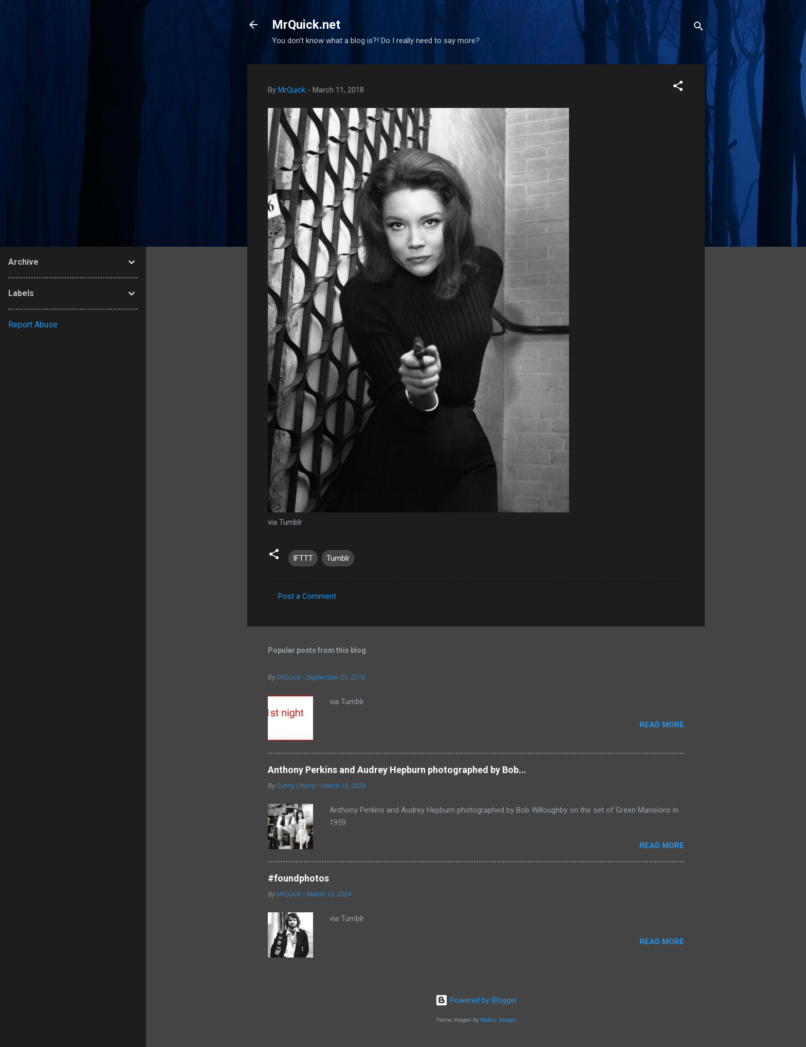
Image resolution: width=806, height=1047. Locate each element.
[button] (678, 88)
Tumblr (338, 558)
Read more (661, 724)
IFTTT (303, 558)
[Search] (698, 28)
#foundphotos (298, 878)
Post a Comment (307, 596)
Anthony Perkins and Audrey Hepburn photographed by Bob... (397, 769)
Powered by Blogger (476, 1000)
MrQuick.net (306, 24)
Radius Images (498, 1020)
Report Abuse (33, 324)
